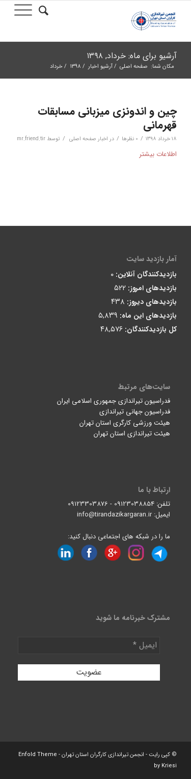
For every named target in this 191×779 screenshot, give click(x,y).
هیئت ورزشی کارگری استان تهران (124, 423)
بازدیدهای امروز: (151, 288)
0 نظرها (130, 139)
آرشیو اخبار (100, 66)
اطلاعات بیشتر (158, 154)
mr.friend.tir (31, 139)
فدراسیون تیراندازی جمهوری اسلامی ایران (113, 401)
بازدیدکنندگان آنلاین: (145, 274)
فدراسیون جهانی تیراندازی (134, 411)
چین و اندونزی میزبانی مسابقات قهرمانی (107, 118)
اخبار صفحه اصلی (88, 139)
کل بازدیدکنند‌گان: (150, 329)
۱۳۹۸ (75, 66)
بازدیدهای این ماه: (147, 315)
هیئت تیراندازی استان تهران (132, 433)
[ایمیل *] (89, 645)
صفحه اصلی (134, 66)
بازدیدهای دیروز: (151, 302)
